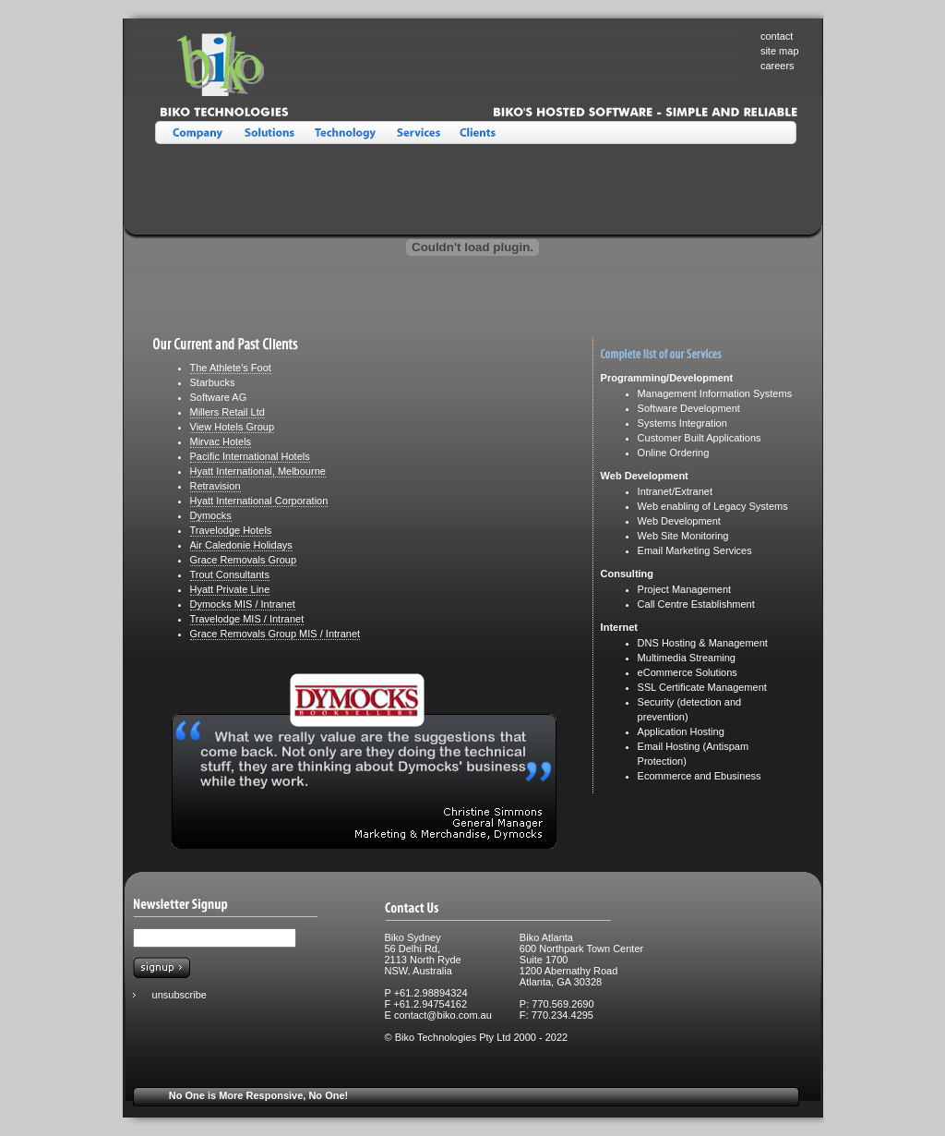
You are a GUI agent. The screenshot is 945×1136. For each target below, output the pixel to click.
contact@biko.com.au (443, 1015)
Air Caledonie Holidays (241, 544)
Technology (343, 133)
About (193, 133)
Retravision (215, 485)
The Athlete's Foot (230, 367)
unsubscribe (179, 994)
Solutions (269, 133)
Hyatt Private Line (230, 589)
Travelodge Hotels (231, 530)
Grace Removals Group (243, 559)
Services (415, 133)
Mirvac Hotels (221, 441)
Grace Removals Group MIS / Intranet (275, 633)
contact (776, 36)
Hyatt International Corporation (259, 500)
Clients (478, 133)
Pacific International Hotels (250, 456)
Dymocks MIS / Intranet (242, 604)
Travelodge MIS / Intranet (247, 618)
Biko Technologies (259, 77)
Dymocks (211, 515)
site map (779, 50)
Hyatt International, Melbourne (258, 471)
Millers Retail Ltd (227, 411)
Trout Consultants (229, 574)
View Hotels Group (232, 426)
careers (777, 65)
